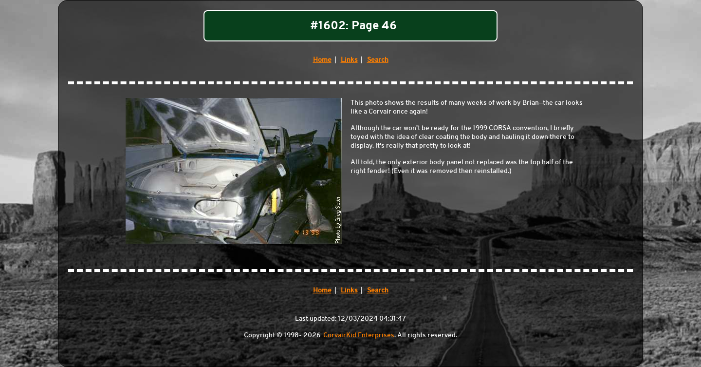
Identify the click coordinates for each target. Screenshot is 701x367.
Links (349, 59)
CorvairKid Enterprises (358, 334)
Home (322, 59)
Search (377, 59)
